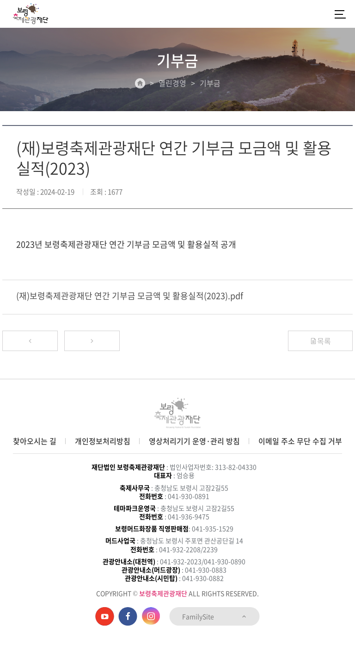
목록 (320, 340)
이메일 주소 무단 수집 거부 (300, 440)
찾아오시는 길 (34, 440)
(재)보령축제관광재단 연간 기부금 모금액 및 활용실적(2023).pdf (129, 295)
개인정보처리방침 (102, 440)
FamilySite (214, 616)
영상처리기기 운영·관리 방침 (194, 440)
